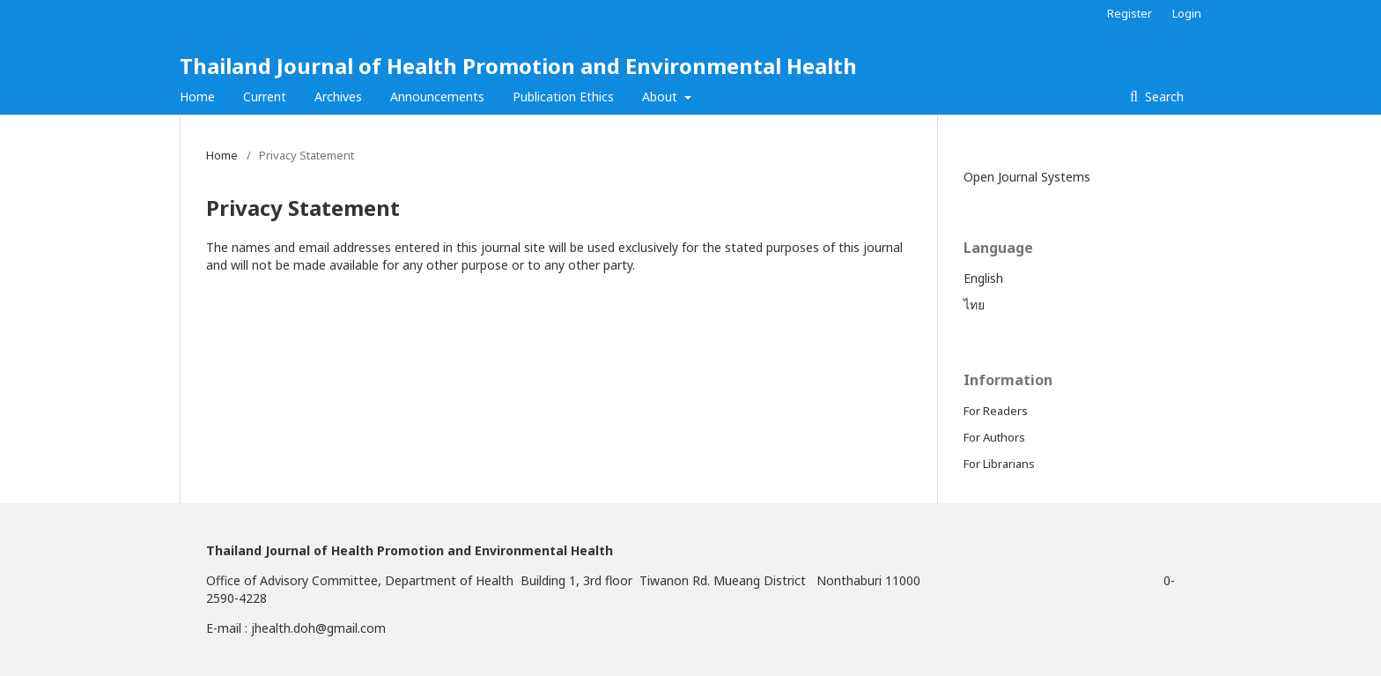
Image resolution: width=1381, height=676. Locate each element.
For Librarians (999, 464)
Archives (338, 96)
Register (1129, 13)
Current (264, 96)
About (661, 96)
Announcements (437, 96)
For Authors (994, 437)
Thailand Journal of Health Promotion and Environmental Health (518, 65)
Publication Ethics (563, 96)
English (983, 278)
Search (1162, 96)
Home (197, 96)
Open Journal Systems (1027, 176)
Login (1186, 13)
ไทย (974, 304)
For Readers (996, 411)
